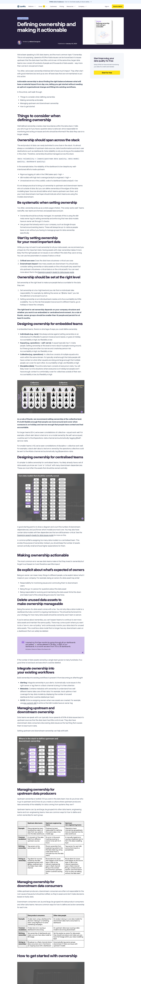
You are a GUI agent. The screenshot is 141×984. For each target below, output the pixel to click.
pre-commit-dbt (30, 703)
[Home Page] (21, 6)
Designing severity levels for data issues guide (56, 272)
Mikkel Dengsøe (34, 41)
